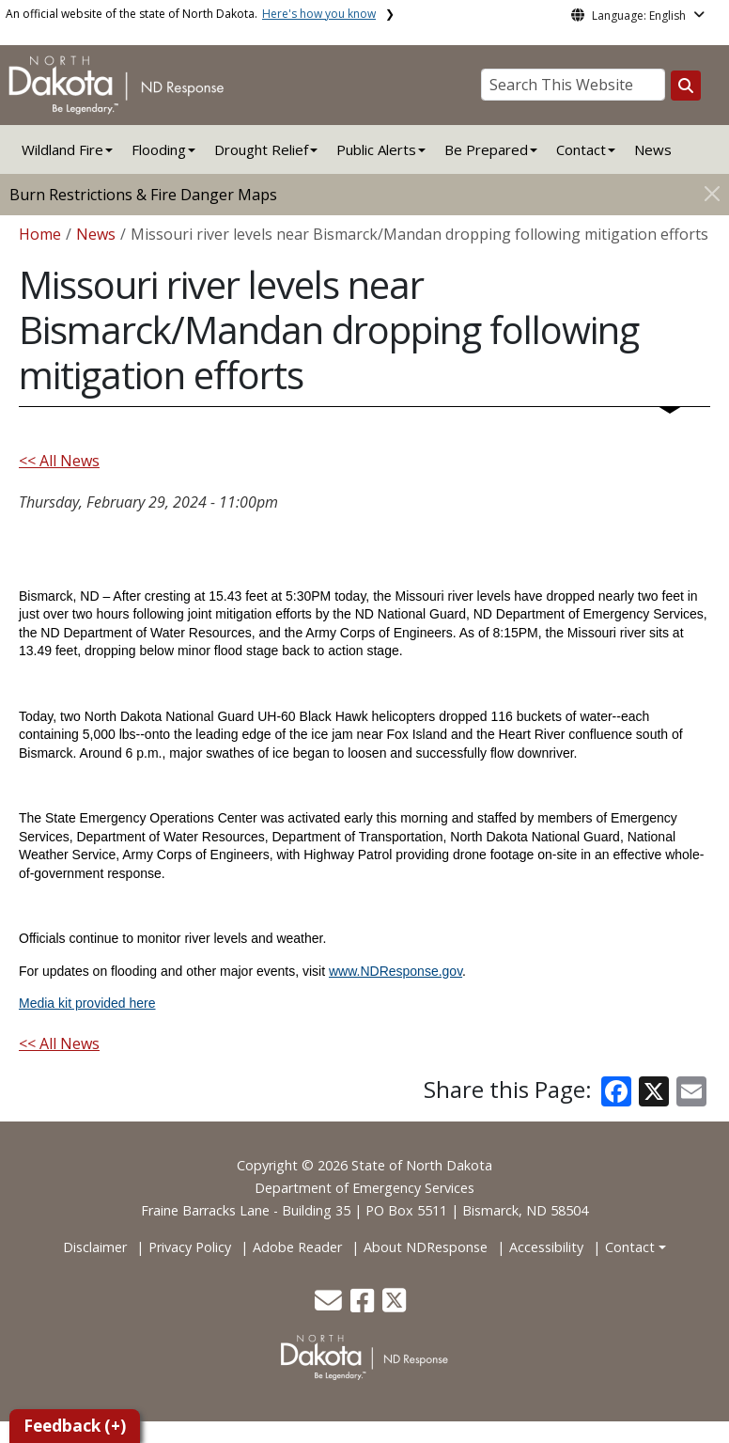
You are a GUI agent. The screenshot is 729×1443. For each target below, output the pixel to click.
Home (40, 234)
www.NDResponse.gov (395, 971)
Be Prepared (486, 149)
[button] (330, 1305)
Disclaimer (95, 1247)
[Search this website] (686, 86)
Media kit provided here (87, 1003)
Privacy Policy (189, 1247)
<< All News (59, 460)
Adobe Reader (297, 1247)
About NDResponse (426, 1247)
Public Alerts (376, 149)
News (653, 149)
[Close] (712, 193)
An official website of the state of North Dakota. (191, 14)
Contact (630, 1247)
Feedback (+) (74, 1425)
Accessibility (546, 1247)
